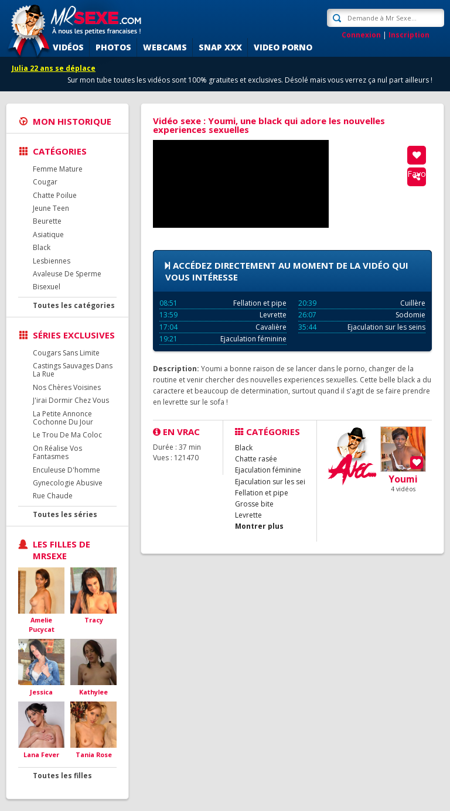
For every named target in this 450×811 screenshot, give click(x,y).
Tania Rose (94, 754)
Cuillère (361, 303)
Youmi (403, 479)
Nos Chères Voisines (67, 387)
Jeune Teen (51, 208)
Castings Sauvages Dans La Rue (72, 370)
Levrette (223, 314)
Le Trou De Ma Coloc (67, 435)
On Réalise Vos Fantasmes (57, 452)
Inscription (408, 35)
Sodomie (361, 314)
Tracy (93, 619)
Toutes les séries (65, 514)
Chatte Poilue (55, 195)
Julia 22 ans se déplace (54, 68)
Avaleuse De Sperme (67, 274)
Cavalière (223, 327)
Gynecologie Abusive (68, 483)
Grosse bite (254, 504)
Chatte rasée (256, 459)
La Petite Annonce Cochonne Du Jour (63, 418)
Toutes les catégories (74, 305)
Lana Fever (41, 754)
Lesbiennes (51, 261)
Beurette (47, 221)
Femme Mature (58, 169)
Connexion (361, 35)
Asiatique (48, 234)
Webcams (165, 47)
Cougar (45, 182)
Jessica (41, 691)
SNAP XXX (220, 47)
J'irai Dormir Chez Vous (71, 400)
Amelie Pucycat (41, 624)
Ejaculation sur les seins (361, 327)
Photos (113, 47)
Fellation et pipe (223, 303)
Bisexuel (46, 287)
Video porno (283, 47)
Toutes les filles (62, 776)
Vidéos (68, 47)
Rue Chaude (53, 496)
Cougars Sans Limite (66, 353)
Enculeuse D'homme (66, 470)
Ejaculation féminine (223, 338)
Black (41, 247)
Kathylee (93, 691)
